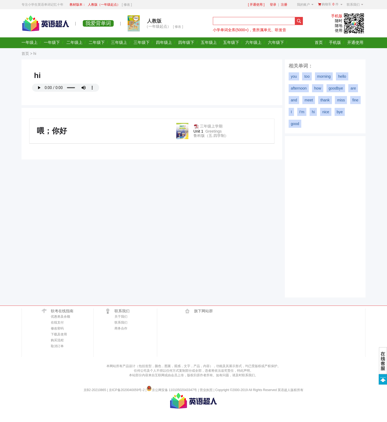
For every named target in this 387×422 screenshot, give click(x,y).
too (306, 76)
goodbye (336, 88)
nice (325, 112)
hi (313, 112)
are (353, 88)
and (294, 100)
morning (324, 76)
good (295, 124)
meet (308, 100)
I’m (301, 112)
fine (355, 100)
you (294, 76)
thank (324, 100)
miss (341, 100)
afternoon (299, 88)
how (317, 88)
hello (342, 76)
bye (340, 112)
